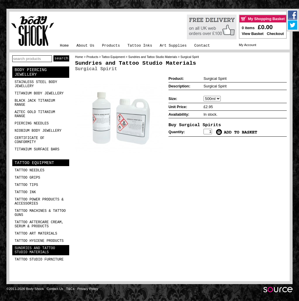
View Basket (252, 33)
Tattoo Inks (140, 45)
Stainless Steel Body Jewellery (36, 84)
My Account (247, 45)
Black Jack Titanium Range (35, 103)
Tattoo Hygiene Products (39, 241)
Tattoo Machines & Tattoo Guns (40, 213)
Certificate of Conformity (29, 140)
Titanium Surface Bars (37, 149)
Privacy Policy (87, 289)
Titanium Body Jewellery (39, 93)
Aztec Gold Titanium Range (35, 114)
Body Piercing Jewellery (31, 72)
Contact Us (55, 289)
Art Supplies (173, 45)
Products (111, 45)
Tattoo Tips (26, 185)
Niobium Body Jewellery (38, 131)
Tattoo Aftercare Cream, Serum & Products (39, 224)
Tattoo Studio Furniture (39, 260)
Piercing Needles (32, 124)
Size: (172, 98)
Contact (202, 45)
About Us (85, 45)
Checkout (275, 33)
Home (64, 45)
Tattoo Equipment (34, 163)
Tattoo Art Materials (36, 234)
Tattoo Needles (29, 170)
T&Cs (70, 289)
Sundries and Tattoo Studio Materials (35, 250)
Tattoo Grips (27, 178)
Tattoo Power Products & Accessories (39, 202)
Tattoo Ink (25, 192)
